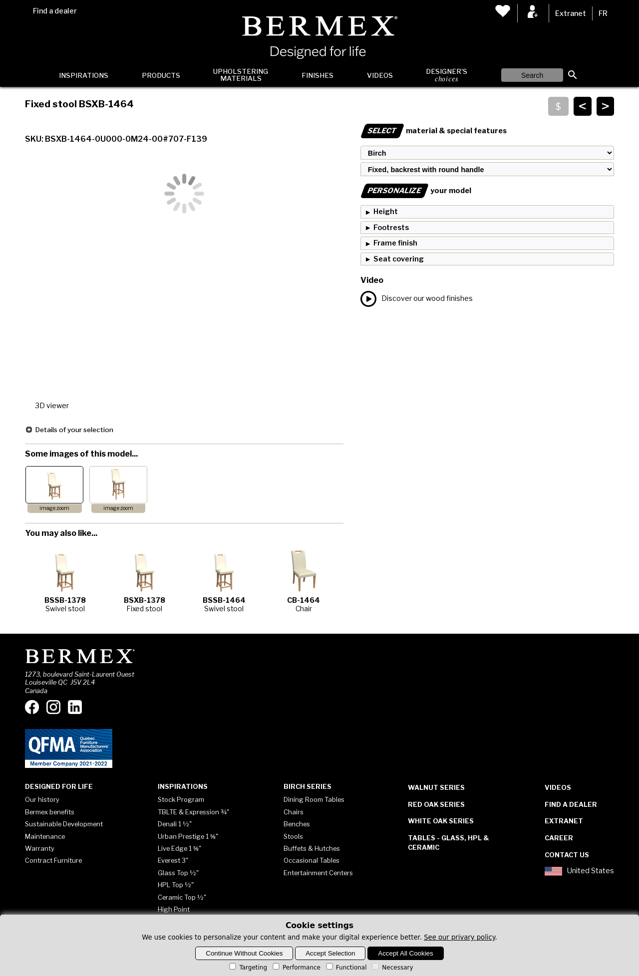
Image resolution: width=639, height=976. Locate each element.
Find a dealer (55, 10)
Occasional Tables (311, 860)
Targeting (247, 967)
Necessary (391, 967)
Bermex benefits (49, 812)
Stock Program (181, 799)
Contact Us (567, 855)
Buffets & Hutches (312, 848)
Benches (297, 824)
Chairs (294, 812)
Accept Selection (330, 953)
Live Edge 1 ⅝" (179, 848)
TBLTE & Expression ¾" (193, 812)
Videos (380, 75)
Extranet (570, 13)
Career (559, 838)
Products (161, 75)
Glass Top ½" (178, 873)
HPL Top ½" (176, 885)
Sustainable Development (64, 824)
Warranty (39, 848)
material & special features (433, 130)
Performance (295, 967)
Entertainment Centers (318, 873)
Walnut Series (436, 787)
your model (415, 190)
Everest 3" (173, 860)
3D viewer (52, 405)
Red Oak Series (436, 804)
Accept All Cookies (405, 953)
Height (385, 211)
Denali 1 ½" (175, 824)
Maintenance (45, 836)
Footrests (391, 227)
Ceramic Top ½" (182, 897)
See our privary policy (459, 937)
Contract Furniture (53, 860)
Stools (293, 836)
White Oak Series (441, 821)
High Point (174, 909)
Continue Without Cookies (244, 953)
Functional (345, 967)
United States (579, 871)
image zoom (54, 508)
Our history (42, 799)
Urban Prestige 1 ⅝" (188, 836)
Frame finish (395, 243)
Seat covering (398, 258)
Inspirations (83, 75)
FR (603, 13)
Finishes (317, 75)
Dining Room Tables (314, 799)
